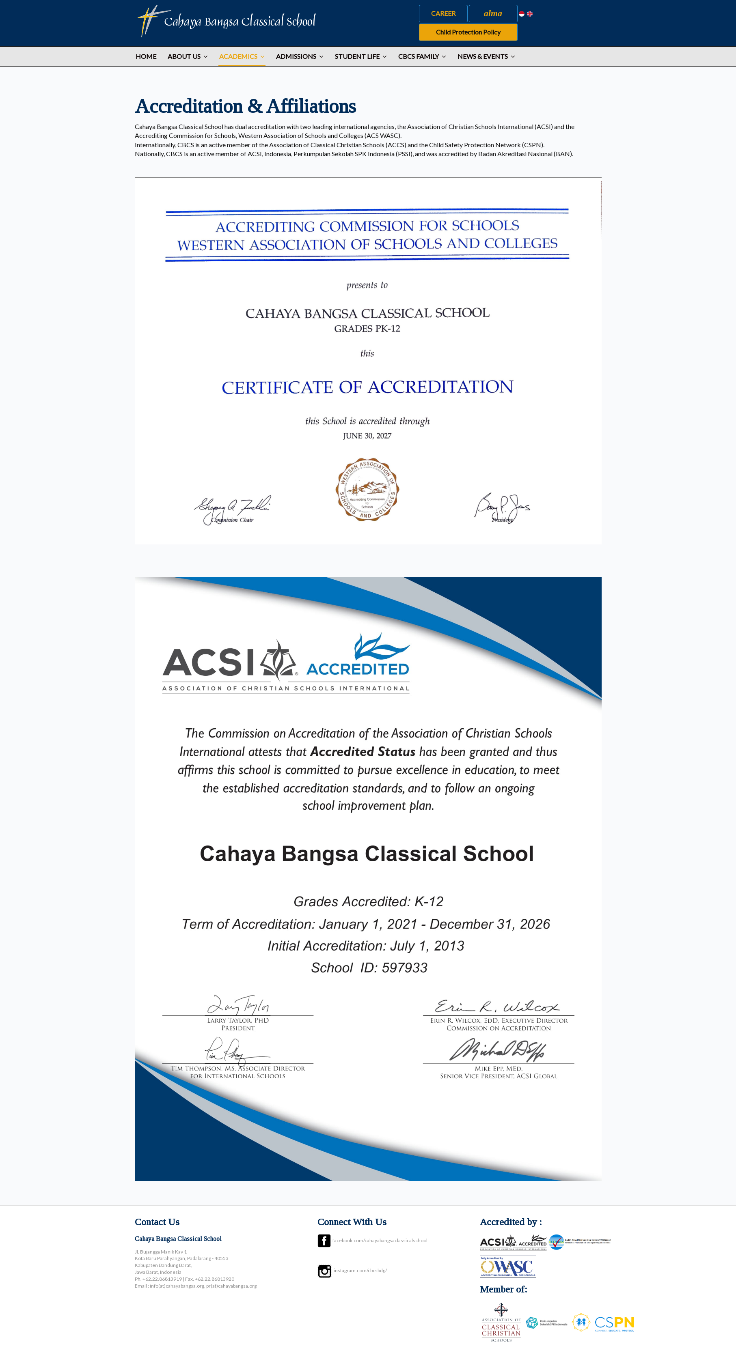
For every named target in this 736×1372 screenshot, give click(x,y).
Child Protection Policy (468, 32)
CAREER (443, 13)
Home (146, 56)
